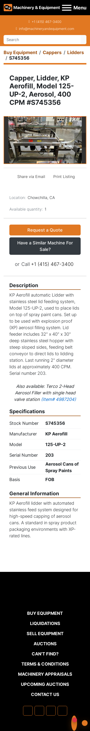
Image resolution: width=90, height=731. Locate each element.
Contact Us (45, 694)
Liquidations (45, 623)
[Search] (42, 39)
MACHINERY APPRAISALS (45, 674)
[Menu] (67, 8)
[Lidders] (75, 52)
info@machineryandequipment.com (46, 29)
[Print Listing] (63, 176)
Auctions (45, 643)
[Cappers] (52, 52)
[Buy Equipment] (20, 52)
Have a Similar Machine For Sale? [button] (45, 246)
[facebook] (28, 711)
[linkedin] (39, 711)
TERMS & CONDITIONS (45, 664)
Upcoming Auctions (45, 684)
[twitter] (51, 711)
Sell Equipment (45, 633)
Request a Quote (45, 230)
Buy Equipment (45, 613)
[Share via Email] (30, 176)
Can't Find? (45, 653)
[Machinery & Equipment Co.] (45, 600)
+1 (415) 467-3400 (46, 22)
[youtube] (62, 711)
